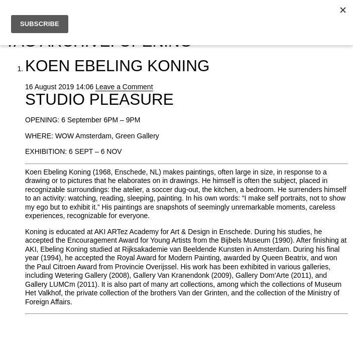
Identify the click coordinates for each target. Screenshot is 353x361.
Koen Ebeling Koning (117, 66)
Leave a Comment (124, 87)
